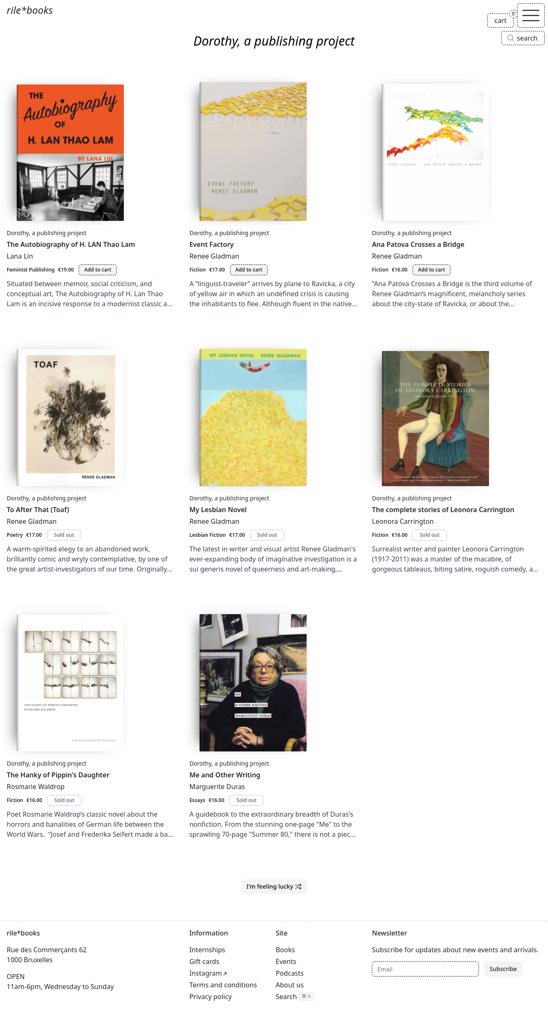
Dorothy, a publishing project (47, 233)
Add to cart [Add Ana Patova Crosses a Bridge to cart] (431, 269)
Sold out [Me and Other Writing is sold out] (246, 800)
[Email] (425, 969)
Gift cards (204, 961)
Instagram (205, 973)
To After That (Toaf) (38, 509)
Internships (207, 949)
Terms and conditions (223, 984)
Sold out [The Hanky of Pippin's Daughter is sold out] (64, 800)
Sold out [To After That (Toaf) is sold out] (64, 534)
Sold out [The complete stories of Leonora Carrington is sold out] (430, 534)
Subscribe (503, 969)
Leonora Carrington (403, 521)
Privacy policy (210, 996)
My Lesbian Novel (218, 509)
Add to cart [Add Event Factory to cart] (249, 269)
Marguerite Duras (217, 786)
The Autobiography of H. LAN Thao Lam (71, 244)
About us (290, 984)
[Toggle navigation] (531, 15)
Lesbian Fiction (207, 534)
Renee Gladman (214, 256)
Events (286, 961)
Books (285, 949)
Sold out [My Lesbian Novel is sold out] (267, 534)
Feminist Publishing (31, 269)
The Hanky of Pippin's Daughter (58, 774)
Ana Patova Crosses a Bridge (418, 244)
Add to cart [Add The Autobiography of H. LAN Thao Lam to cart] (97, 269)
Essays (197, 800)
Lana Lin (20, 256)
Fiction (197, 269)
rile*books (30, 10)
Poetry (15, 534)
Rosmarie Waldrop (35, 786)
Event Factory (211, 244)
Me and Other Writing (225, 774)
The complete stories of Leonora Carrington (443, 509)
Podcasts (290, 973)
